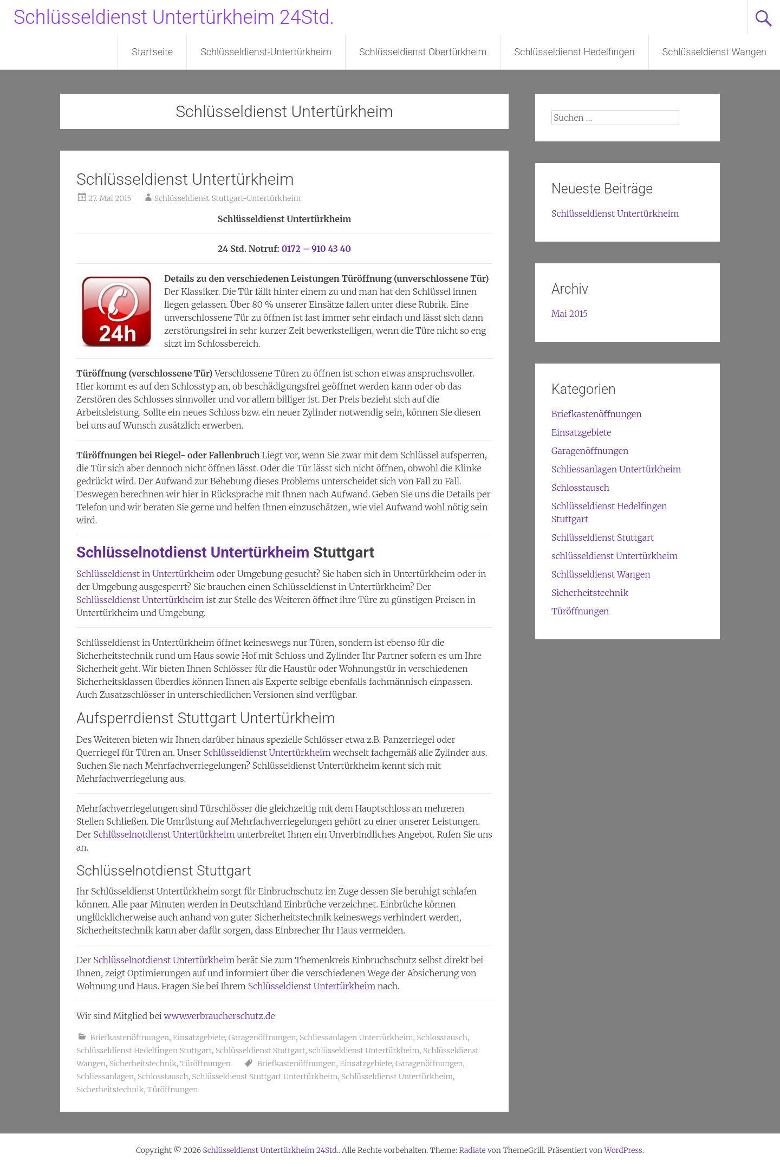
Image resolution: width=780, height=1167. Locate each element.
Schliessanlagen (105, 1076)
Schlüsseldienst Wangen (714, 51)
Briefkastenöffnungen (129, 1037)
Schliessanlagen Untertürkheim (356, 1037)
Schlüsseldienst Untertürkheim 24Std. (174, 17)
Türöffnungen (205, 1063)
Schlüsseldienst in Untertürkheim (145, 573)
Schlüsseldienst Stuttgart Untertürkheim (264, 1076)
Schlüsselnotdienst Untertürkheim (192, 552)
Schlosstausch (442, 1037)
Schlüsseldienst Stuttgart (261, 1050)
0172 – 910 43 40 (317, 248)
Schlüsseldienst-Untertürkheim (266, 51)
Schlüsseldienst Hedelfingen (574, 51)
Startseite (152, 51)
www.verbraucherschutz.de (219, 1015)
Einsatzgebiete (199, 1037)
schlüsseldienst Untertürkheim (364, 1050)
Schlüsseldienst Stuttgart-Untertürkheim (227, 198)
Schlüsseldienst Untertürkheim (185, 179)
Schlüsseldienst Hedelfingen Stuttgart (144, 1050)
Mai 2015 (569, 313)
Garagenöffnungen (262, 1037)
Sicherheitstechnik (143, 1063)
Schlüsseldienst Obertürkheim (423, 51)
